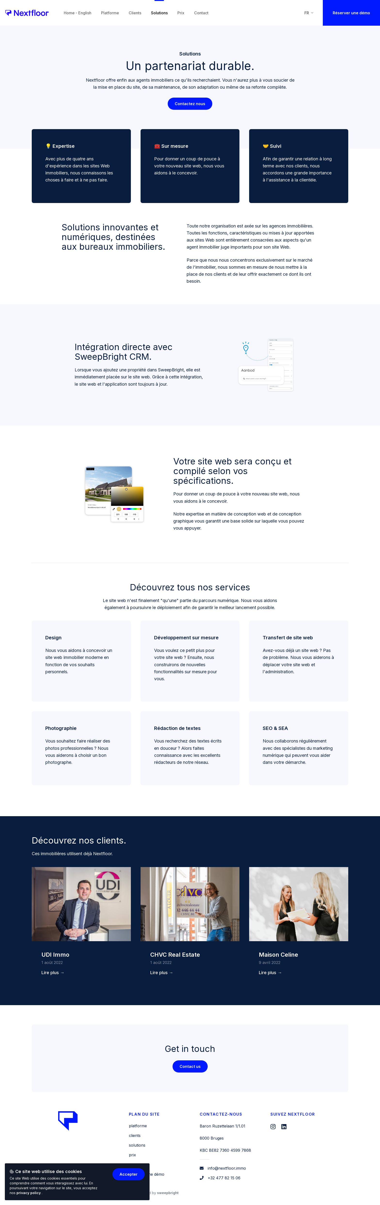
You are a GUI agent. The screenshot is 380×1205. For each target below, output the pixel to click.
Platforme (138, 1125)
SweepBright (168, 1193)
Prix (132, 1154)
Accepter (128, 1174)
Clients (135, 1135)
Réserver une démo (351, 12)
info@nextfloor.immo (227, 1168)
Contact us (190, 1066)
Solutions (137, 1145)
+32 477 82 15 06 (224, 1177)
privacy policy (29, 1193)
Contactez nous (190, 103)
